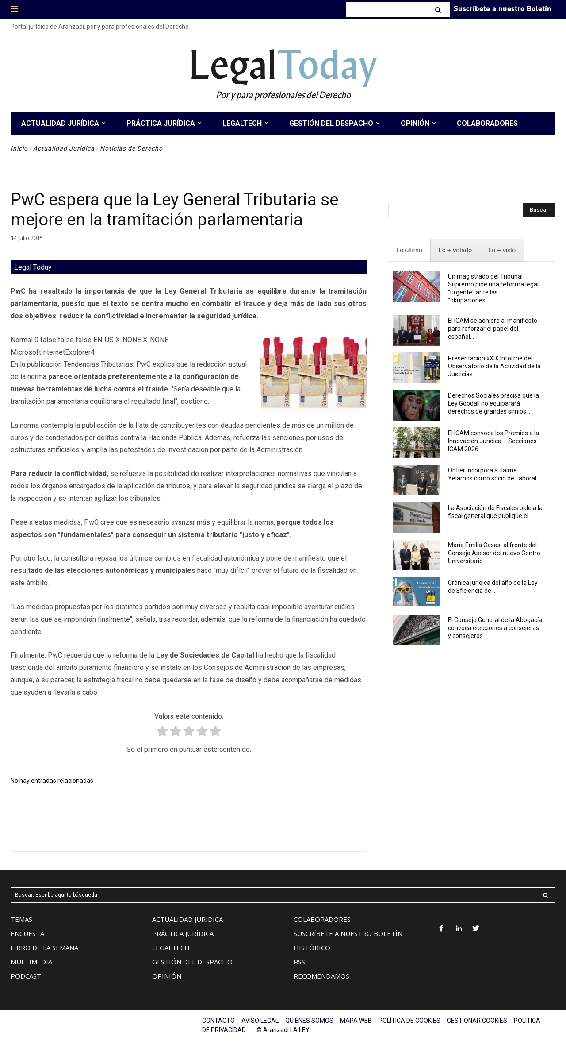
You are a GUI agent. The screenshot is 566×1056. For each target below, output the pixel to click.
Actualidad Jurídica (64, 148)
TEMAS (21, 919)
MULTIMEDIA (31, 961)
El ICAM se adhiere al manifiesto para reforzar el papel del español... (492, 328)
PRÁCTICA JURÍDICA (183, 933)
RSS (299, 961)
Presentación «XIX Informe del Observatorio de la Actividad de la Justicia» (494, 366)
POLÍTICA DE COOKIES (409, 1020)
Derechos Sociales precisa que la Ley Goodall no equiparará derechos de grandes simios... (493, 403)
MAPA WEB (356, 1020)
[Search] (438, 10)
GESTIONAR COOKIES (477, 1020)
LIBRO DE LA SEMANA (44, 947)
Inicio (19, 148)
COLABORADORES (322, 919)
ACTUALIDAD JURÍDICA (187, 919)
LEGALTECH (171, 947)
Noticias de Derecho (131, 148)
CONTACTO (218, 1020)
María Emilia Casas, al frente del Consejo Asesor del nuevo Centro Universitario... (494, 553)
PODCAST (26, 975)
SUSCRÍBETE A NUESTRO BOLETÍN (348, 933)
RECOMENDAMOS (321, 975)
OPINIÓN (166, 975)
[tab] (409, 250)
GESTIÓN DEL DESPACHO (192, 961)
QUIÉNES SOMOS (309, 1020)
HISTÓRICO (312, 947)
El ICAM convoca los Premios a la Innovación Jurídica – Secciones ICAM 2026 (493, 441)
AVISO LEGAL (260, 1020)
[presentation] (409, 250)
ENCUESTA (27, 933)
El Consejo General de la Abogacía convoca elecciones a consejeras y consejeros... (495, 627)
